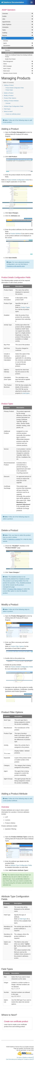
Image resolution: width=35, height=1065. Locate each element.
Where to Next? (8, 111)
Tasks (17, 30)
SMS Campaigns (18, 66)
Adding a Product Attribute (11, 100)
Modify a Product (8, 95)
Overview (17, 13)
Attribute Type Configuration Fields (13, 106)
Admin (17, 38)
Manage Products (9, 52)
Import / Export (18, 68)
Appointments (17, 22)
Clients (18, 64)
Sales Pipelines (17, 24)
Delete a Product (8, 93)
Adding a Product (9, 85)
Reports (17, 35)
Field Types (7, 109)
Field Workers (18, 45)
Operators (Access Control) (18, 73)
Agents (18, 43)
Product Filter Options (10, 98)
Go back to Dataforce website (24, 1057)
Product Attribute (16, 233)
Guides (17, 16)
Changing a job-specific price (16, 266)
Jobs (17, 19)
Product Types (9, 90)
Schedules (17, 27)
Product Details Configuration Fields (15, 87)
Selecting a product (14, 539)
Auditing (17, 33)
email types (25, 393)
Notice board (18, 71)
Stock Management (18, 61)
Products (18, 48)
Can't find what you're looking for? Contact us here (19, 1059)
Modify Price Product (10, 59)
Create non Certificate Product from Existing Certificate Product (18, 55)
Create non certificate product (13, 114)
